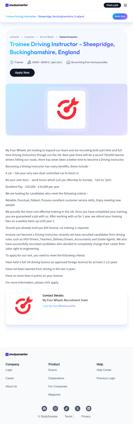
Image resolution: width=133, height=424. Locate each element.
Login (9, 369)
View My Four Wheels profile (59, 306)
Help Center (104, 369)
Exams (52, 369)
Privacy (86, 416)
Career (10, 378)
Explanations (56, 378)
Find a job (112, 5)
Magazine (54, 394)
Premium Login (106, 378)
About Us (11, 386)
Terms (68, 416)
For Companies (57, 386)
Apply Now (120, 16)
